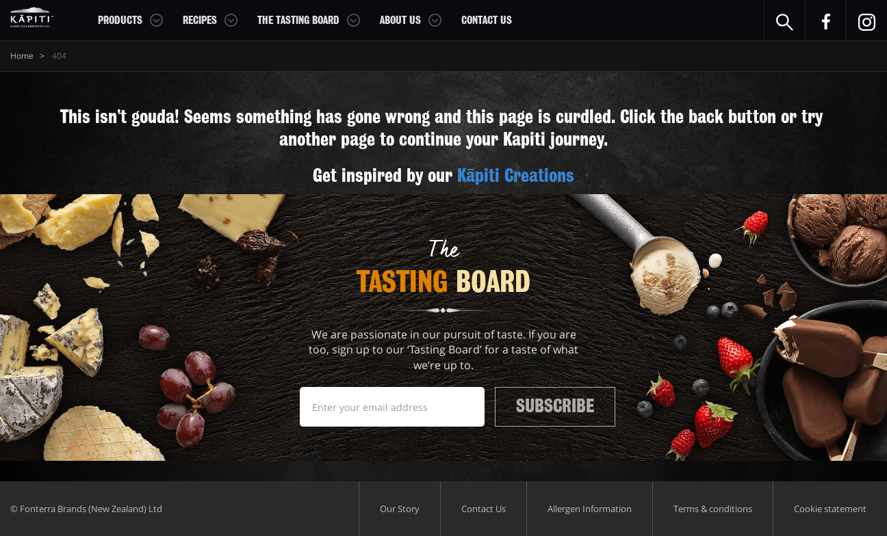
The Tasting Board (298, 20)
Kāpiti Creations (515, 175)
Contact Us (486, 20)
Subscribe (555, 406)
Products (120, 20)
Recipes (200, 20)
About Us (400, 20)
